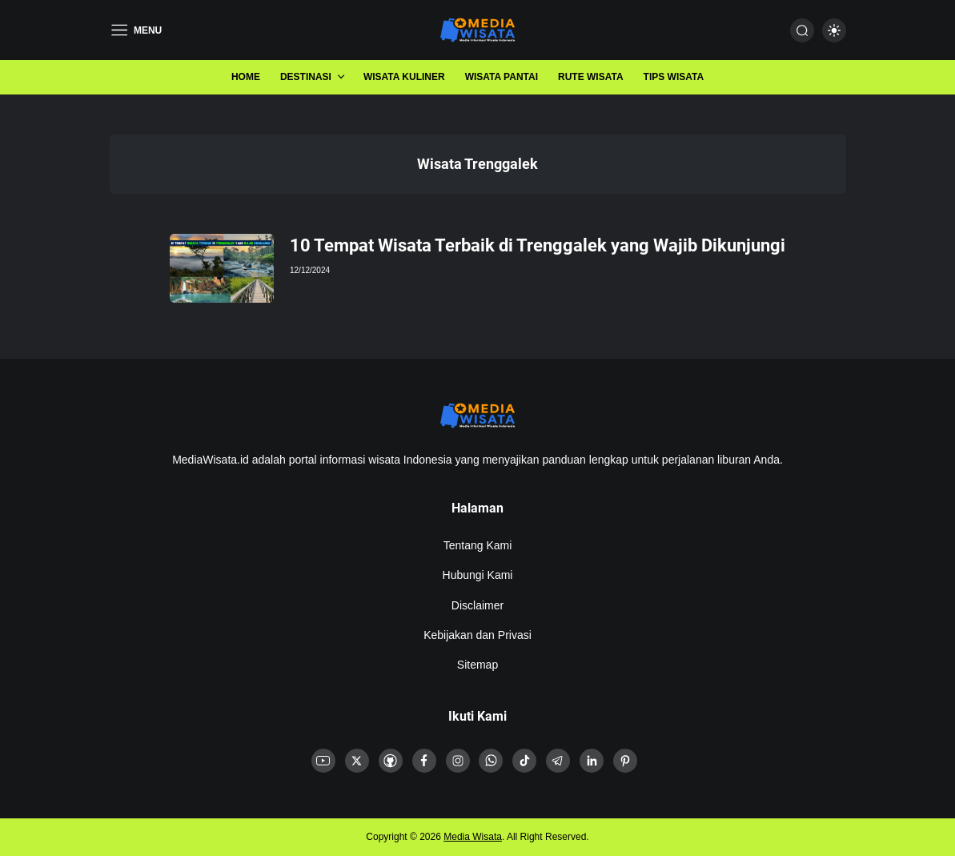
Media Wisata (472, 836)
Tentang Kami (477, 545)
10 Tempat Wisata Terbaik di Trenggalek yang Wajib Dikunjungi (537, 245)
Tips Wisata (674, 76)
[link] (323, 761)
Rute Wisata (591, 76)
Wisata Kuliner (404, 76)
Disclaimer (477, 605)
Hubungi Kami (478, 575)
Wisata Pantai (501, 76)
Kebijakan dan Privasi (477, 635)
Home (245, 76)
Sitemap (477, 664)
